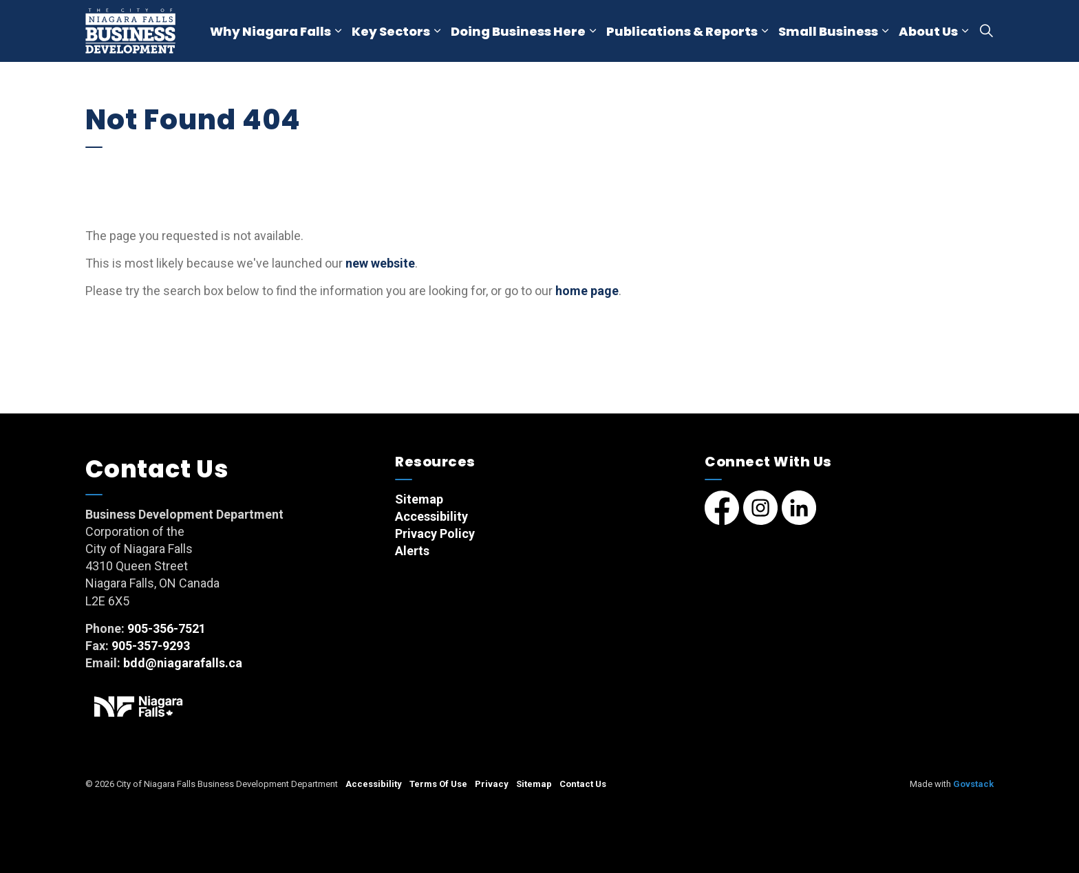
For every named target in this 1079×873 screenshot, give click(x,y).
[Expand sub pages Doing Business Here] (592, 31)
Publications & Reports (682, 31)
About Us (928, 31)
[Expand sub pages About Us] (965, 31)
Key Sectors (391, 31)
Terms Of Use (438, 784)
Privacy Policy (435, 533)
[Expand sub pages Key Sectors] (437, 31)
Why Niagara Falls (270, 31)
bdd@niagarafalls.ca (182, 663)
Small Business (828, 31)
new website (380, 263)
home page (587, 290)
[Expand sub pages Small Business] (885, 31)
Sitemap (419, 499)
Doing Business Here (518, 31)
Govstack (973, 784)
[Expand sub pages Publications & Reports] (764, 31)
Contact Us (582, 784)
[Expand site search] (986, 31)
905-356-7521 (166, 628)
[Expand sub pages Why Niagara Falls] (338, 31)
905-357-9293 (150, 645)
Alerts (412, 550)
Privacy (492, 784)
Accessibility (431, 516)
